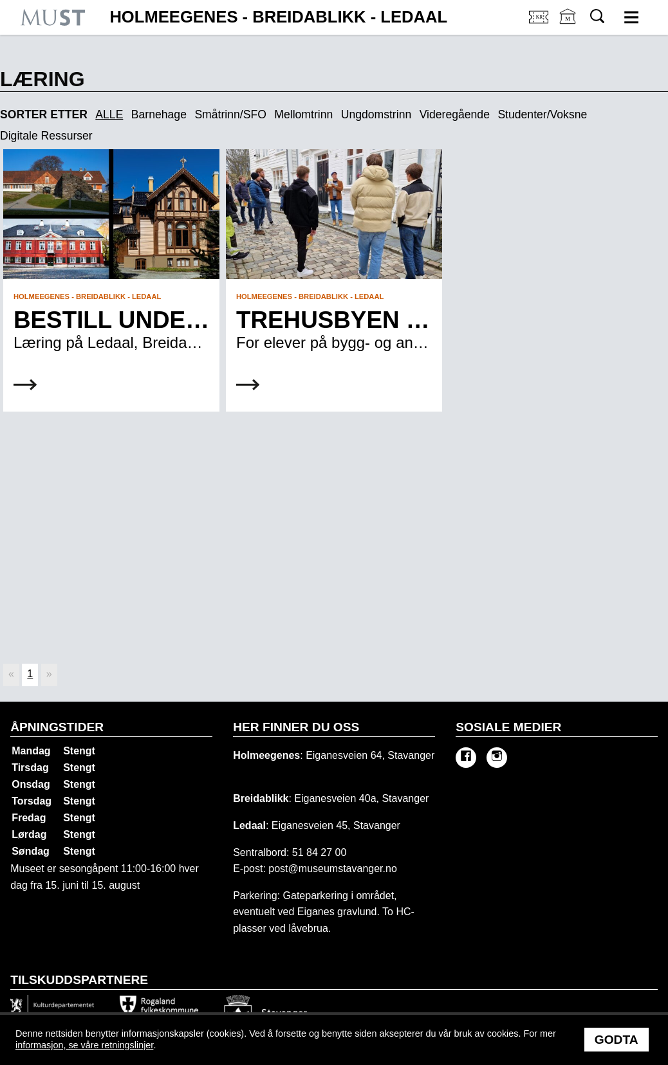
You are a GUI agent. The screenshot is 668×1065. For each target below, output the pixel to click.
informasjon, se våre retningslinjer (84, 1045)
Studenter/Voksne (542, 115)
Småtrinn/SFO (230, 115)
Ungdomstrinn (376, 115)
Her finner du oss (296, 727)
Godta (616, 1039)
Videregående (455, 115)
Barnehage (159, 115)
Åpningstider (57, 727)
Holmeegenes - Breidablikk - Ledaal (278, 17)
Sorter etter (44, 114)
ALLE (109, 115)
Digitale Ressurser (46, 136)
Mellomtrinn (303, 115)
